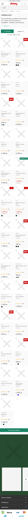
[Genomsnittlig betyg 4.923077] (18, 121)
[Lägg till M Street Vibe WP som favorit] (2, 339)
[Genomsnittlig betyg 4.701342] (4, 120)
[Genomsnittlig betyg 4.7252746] (18, 178)
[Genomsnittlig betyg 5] (4, 302)
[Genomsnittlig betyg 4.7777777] (18, 91)
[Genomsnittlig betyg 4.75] (4, 391)
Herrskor (18, 11)
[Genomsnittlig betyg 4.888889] (18, 390)
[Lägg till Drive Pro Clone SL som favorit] (2, 281)
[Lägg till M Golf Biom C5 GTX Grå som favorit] (16, 98)
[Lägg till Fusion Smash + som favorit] (2, 311)
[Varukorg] (25, 3)
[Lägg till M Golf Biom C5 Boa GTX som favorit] (2, 251)
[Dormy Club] (22, 4)
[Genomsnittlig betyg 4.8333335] (18, 150)
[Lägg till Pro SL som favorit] (16, 69)
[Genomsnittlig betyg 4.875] (4, 91)
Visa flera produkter (14, 430)
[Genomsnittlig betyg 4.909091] (4, 62)
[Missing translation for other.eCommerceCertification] (3, 512)
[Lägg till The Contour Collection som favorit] (16, 368)
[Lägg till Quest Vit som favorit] (16, 339)
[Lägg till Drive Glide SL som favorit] (16, 281)
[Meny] (2, 3)
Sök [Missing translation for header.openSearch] (3, 8)
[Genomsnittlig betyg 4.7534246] (4, 150)
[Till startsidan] (13, 3)
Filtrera (7, 31)
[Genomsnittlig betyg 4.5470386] (18, 60)
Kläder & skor (4, 11)
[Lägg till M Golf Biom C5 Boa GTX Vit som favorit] (2, 38)
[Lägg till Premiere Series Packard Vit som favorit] (2, 158)
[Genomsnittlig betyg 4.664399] (4, 331)
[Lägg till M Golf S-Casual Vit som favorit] (2, 187)
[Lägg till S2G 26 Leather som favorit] (2, 220)
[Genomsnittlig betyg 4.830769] (18, 359)
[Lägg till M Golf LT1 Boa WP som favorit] (16, 311)
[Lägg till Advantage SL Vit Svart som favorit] (2, 98)
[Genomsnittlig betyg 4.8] (4, 361)
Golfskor (12, 11)
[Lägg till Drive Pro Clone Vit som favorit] (2, 368)
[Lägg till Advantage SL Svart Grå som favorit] (16, 251)
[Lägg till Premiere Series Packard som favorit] (2, 69)
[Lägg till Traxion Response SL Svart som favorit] (16, 38)
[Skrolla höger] (26, 479)
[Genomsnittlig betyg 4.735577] (4, 209)
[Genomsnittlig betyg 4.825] (4, 243)
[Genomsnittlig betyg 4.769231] (4, 419)
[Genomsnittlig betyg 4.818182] (18, 303)
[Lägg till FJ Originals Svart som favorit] (16, 158)
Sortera (21, 31)
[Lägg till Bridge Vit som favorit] (2, 399)
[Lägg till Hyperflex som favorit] (2, 129)
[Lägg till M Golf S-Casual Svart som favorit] (16, 187)
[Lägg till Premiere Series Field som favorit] (16, 129)
